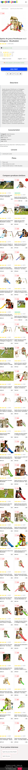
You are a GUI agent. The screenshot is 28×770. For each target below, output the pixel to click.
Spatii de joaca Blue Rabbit (16, 8)
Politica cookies (18, 767)
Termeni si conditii (11, 765)
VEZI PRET (14, 69)
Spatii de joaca (5, 8)
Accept (20, 769)
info (12, 199)
